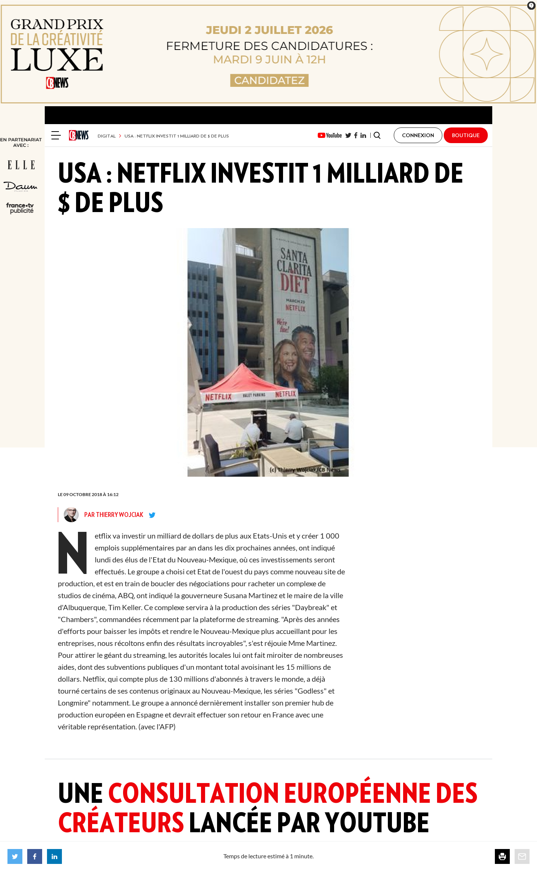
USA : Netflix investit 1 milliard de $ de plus (177, 136)
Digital (107, 136)
